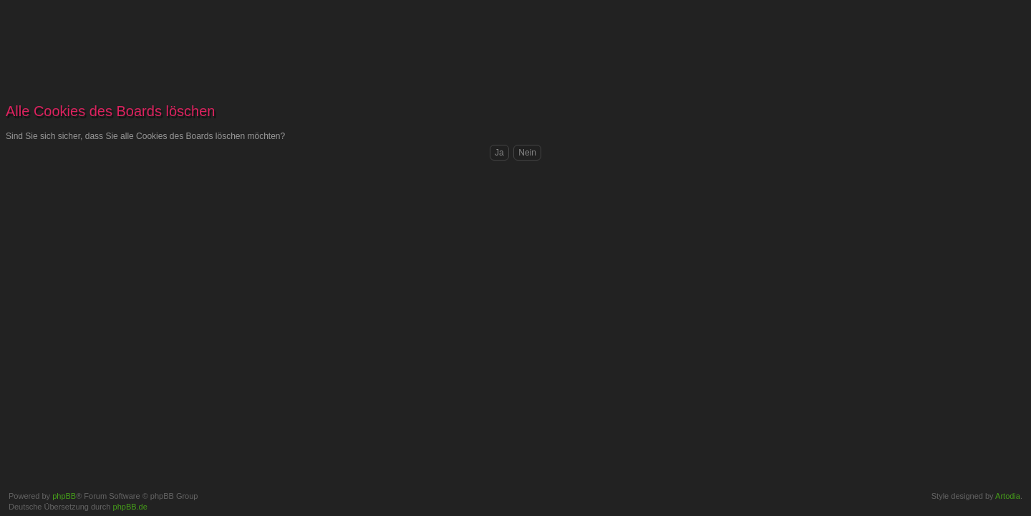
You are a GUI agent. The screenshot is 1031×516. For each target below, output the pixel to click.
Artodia (1007, 496)
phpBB (64, 496)
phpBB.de (130, 506)
